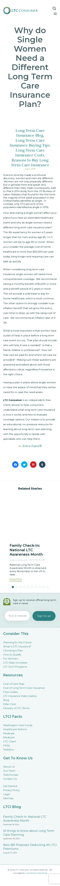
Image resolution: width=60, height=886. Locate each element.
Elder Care (9, 704)
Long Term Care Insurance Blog (30, 133)
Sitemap (8, 798)
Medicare (9, 737)
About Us (9, 766)
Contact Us (10, 778)
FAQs (6, 745)
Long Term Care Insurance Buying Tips (30, 143)
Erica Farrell (32, 446)
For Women (10, 658)
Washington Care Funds (17, 725)
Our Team (9, 770)
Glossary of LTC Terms (16, 708)
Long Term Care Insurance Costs (30, 153)
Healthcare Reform (15, 729)
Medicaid (8, 733)
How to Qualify (12, 654)
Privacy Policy (11, 790)
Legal (6, 794)
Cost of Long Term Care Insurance (24, 687)
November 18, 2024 (37, 560)
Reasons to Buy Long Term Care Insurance (30, 162)
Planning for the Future (17, 642)
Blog (6, 700)
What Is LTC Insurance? (17, 646)
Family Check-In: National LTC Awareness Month (26, 550)
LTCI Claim (9, 741)
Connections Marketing (36, 873)
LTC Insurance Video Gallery (20, 696)
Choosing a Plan (13, 650)
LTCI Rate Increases (15, 662)
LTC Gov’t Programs (15, 666)
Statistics (8, 749)
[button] (16, 579)
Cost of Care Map (13, 683)
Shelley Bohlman (18, 560)
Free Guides (10, 691)
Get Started (10, 786)
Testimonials (10, 774)
